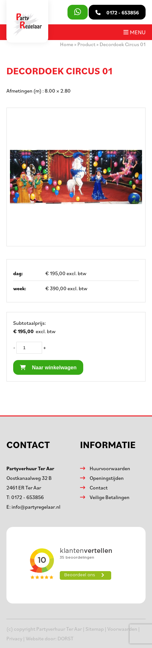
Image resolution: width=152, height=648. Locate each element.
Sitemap (94, 629)
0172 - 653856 (27, 497)
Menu (134, 32)
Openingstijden (107, 478)
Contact (99, 487)
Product (86, 44)
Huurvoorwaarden (110, 468)
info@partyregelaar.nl (36, 507)
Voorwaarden (122, 629)
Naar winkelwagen (48, 367)
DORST (66, 638)
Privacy (14, 638)
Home (66, 44)
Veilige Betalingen (110, 497)
